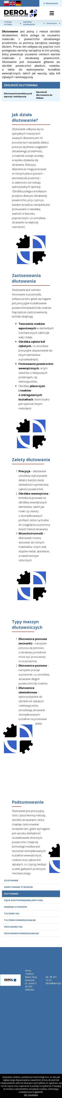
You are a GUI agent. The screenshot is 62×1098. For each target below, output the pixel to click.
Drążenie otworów (15, 907)
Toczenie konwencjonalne (20, 920)
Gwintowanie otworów (18, 887)
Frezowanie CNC (13, 926)
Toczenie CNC (12, 913)
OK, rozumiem (31, 1094)
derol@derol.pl (53, 983)
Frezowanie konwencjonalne (21, 933)
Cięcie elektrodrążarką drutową (23, 900)
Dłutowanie (11, 893)
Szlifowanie (11, 880)
